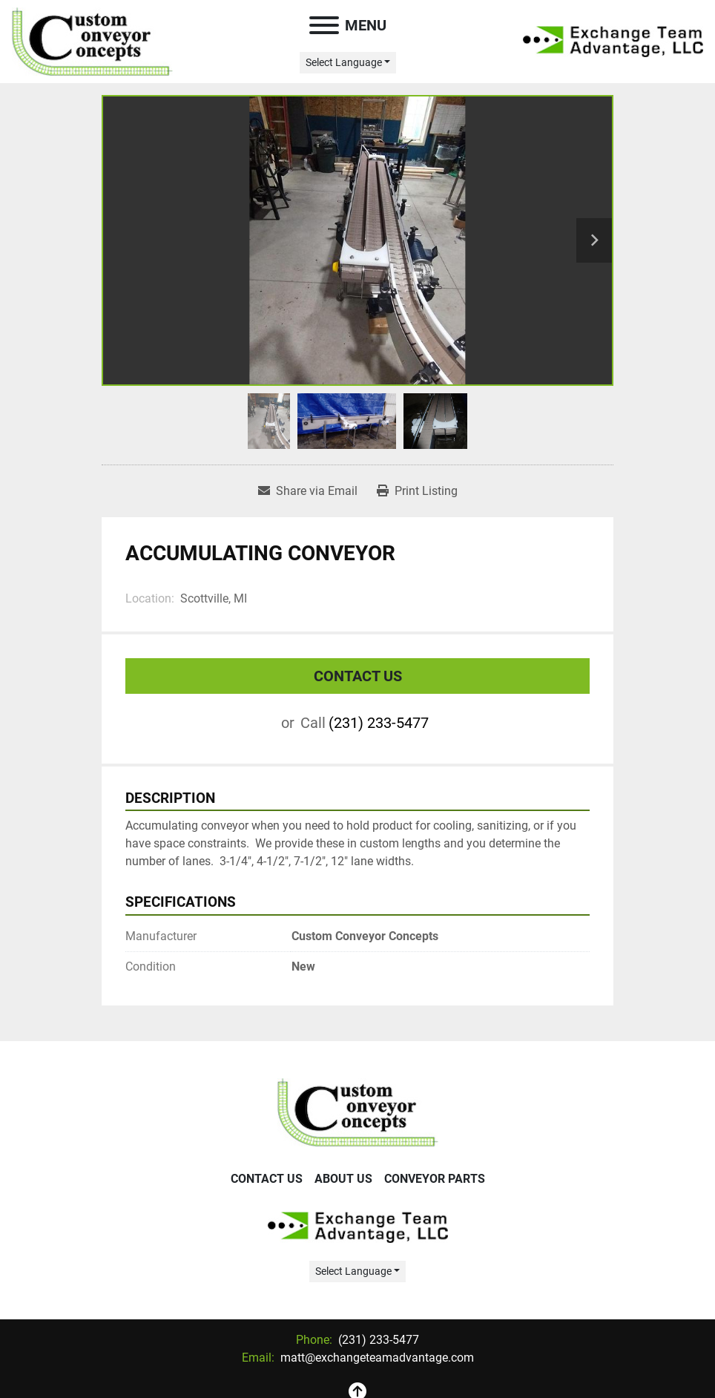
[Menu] (324, 25)
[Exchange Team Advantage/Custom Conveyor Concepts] (357, 1111)
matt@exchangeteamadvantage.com (375, 1358)
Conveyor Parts (434, 1179)
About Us (343, 1179)
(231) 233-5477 (379, 723)
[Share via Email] (307, 491)
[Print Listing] (417, 491)
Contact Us (358, 676)
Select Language (344, 62)
